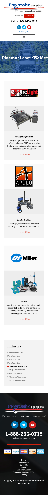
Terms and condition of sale (24, 472)
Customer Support (24, 470)
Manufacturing (13, 356)
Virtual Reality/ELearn (16, 380)
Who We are (24, 463)
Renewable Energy (15, 352)
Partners (24, 467)
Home (23, 460)
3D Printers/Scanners (16, 377)
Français (24, 32)
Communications (14, 373)
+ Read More (25, 154)
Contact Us (24, 465)
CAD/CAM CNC (14, 359)
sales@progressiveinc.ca (24, 438)
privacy (24, 475)
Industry (14, 346)
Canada (29, 15)
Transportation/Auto (16, 370)
